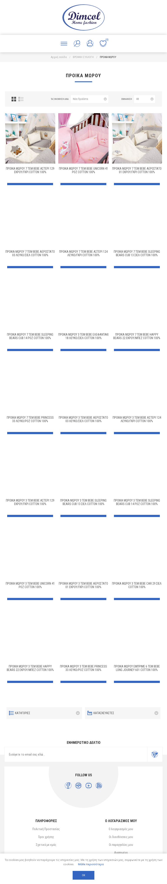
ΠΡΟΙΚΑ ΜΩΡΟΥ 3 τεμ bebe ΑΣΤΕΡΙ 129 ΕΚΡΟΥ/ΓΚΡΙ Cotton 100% (30, 502)
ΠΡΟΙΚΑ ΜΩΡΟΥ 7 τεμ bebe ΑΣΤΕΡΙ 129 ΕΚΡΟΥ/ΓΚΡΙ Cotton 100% (30, 170)
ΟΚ (83, 875)
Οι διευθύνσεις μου (121, 837)
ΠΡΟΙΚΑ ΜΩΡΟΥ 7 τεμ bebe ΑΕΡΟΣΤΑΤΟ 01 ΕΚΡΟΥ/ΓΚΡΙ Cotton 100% (137, 170)
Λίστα (20, 99)
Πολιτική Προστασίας (46, 829)
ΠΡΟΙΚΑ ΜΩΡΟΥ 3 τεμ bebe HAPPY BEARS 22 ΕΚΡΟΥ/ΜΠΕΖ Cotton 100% (30, 668)
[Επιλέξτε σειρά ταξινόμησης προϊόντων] (89, 99)
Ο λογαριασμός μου (121, 829)
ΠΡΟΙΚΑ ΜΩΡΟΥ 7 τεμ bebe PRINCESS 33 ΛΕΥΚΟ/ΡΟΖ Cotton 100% (30, 419)
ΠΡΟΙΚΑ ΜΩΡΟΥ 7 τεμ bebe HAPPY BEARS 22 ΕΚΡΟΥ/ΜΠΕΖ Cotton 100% (136, 336)
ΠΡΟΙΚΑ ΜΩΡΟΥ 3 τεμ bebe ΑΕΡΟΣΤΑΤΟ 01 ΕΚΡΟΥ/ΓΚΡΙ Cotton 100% (83, 585)
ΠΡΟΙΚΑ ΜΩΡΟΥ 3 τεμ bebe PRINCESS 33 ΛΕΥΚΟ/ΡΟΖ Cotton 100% (83, 668)
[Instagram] (78, 785)
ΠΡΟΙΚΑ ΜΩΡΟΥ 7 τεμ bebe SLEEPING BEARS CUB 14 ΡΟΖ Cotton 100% (30, 336)
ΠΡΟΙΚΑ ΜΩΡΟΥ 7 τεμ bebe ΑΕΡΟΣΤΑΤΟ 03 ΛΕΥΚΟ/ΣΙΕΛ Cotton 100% (30, 253)
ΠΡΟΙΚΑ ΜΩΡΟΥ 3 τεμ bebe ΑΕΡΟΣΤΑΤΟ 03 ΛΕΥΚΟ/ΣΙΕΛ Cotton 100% (83, 419)
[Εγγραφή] (76, 754)
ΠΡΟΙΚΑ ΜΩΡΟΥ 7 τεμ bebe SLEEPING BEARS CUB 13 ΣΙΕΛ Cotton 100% (137, 253)
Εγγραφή (154, 754)
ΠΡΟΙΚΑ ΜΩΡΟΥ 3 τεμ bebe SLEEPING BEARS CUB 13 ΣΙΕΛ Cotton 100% (83, 502)
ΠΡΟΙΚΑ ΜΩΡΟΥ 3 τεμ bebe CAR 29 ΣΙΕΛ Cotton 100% (137, 585)
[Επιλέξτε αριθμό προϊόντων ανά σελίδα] (144, 99)
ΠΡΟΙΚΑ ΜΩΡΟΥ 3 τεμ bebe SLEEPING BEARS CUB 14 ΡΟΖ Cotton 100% (137, 502)
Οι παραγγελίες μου (121, 844)
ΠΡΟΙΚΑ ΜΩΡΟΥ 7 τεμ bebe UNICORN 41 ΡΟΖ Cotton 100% (83, 170)
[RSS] (99, 785)
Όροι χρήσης (46, 837)
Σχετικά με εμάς (46, 844)
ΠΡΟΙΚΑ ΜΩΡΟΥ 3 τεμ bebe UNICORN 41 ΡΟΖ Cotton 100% (30, 585)
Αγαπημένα (121, 852)
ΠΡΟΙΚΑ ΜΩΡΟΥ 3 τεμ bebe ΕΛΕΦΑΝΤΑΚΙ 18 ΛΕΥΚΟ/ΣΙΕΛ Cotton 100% (83, 336)
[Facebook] (68, 785)
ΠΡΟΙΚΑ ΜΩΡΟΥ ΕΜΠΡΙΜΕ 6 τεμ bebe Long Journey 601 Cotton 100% (137, 668)
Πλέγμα (14, 99)
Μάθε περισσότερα (91, 864)
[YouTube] (88, 785)
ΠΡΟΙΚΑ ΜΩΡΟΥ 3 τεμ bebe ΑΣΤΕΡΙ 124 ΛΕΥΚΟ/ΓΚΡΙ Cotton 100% (137, 419)
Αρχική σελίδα (59, 57)
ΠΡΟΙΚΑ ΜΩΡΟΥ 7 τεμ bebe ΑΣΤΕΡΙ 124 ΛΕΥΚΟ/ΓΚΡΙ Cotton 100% (83, 253)
